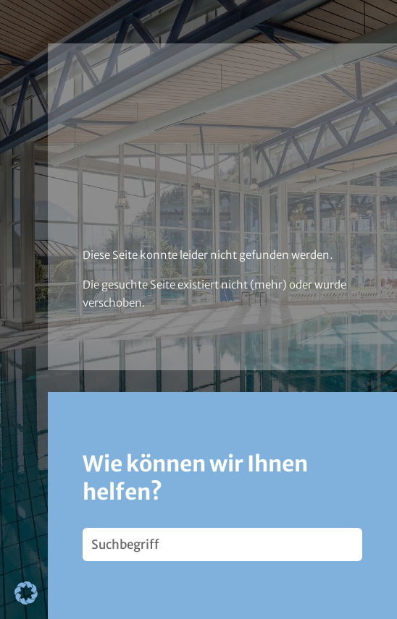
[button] (26, 593)
